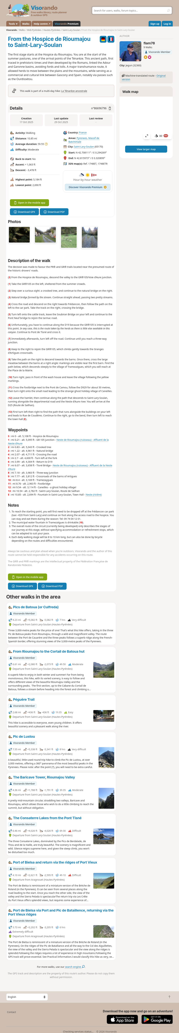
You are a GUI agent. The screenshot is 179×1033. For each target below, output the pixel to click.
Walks (26, 23)
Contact (11, 1012)
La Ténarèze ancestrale (74, 91)
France (83, 132)
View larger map (146, 149)
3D (161, 136)
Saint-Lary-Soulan (84, 146)
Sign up (154, 23)
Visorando (11, 30)
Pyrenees (82, 138)
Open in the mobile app (29, 202)
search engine (75, 966)
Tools (13, 23)
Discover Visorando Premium (88, 187)
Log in (167, 23)
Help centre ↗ (42, 23)
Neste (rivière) (94, 494)
